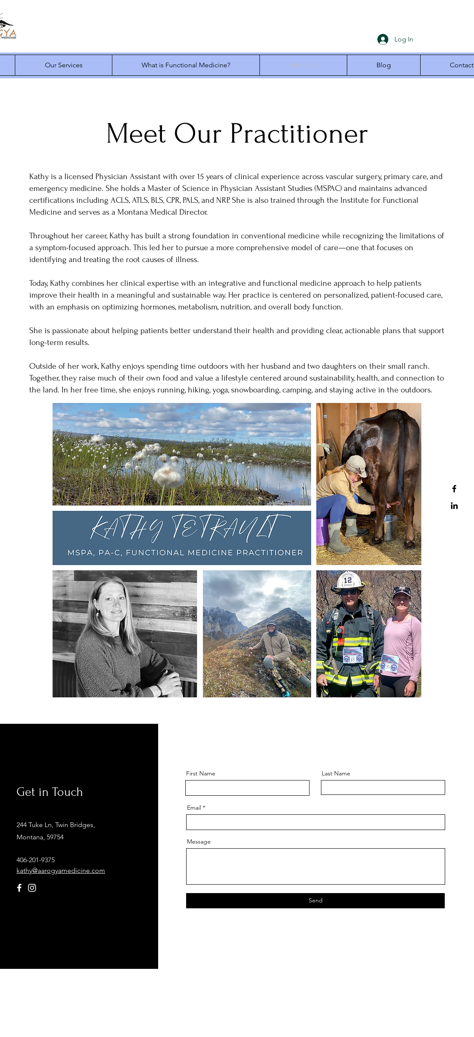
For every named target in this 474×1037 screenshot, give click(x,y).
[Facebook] (454, 489)
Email (194, 808)
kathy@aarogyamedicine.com (61, 870)
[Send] (315, 900)
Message (199, 841)
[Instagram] (32, 888)
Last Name (336, 773)
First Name (200, 773)
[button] (63, 65)
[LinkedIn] (454, 505)
